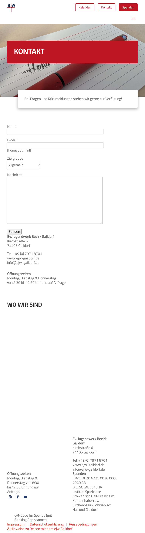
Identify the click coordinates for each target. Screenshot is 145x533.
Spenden (127, 7)
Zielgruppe (23, 163)
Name (55, 130)
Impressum (17, 525)
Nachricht (55, 200)
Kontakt (103, 7)
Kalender (79, 7)
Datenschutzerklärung (47, 525)
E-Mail (55, 144)
